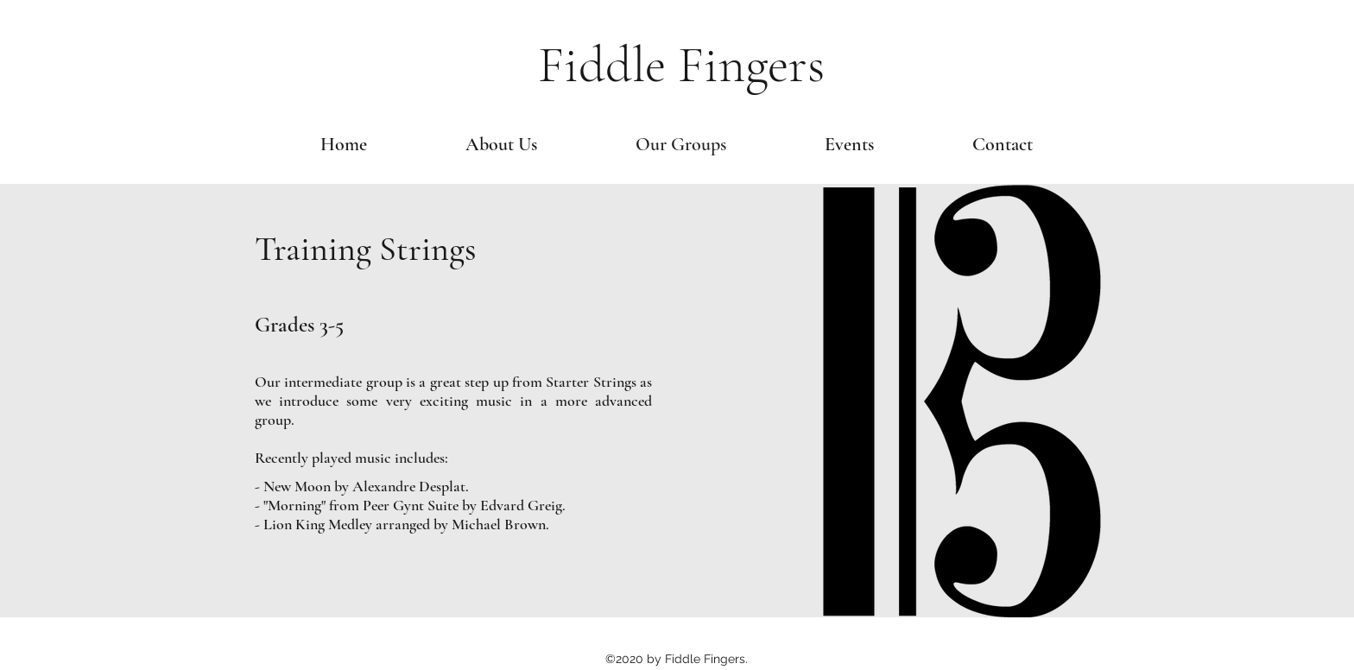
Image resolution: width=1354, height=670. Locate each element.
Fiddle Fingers (681, 65)
